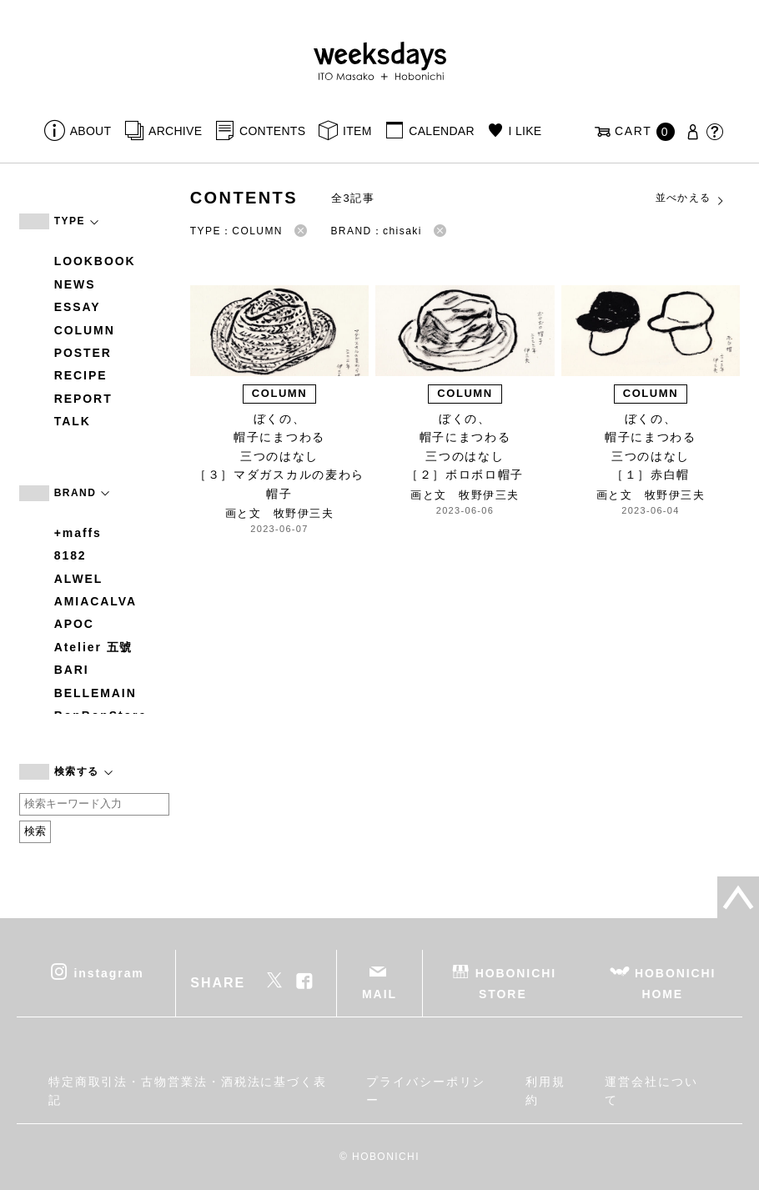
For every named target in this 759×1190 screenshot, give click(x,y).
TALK (72, 421)
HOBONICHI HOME (675, 983)
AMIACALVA (95, 601)
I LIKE (525, 131)
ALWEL (78, 578)
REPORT (83, 398)
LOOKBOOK (95, 261)
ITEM (357, 131)
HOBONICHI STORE (515, 983)
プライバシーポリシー (425, 1091)
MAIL (379, 994)
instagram (109, 972)
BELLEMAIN (95, 693)
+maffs (78, 533)
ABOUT (91, 131)
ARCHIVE (175, 131)
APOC (74, 623)
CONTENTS (272, 131)
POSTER (83, 352)
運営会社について (651, 1091)
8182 (70, 555)
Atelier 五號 (93, 647)
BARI (71, 669)
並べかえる (691, 198)
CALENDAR (441, 131)
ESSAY (77, 307)
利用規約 (545, 1091)
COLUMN (84, 330)
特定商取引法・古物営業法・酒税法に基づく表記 (187, 1091)
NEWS (75, 284)
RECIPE (81, 375)
